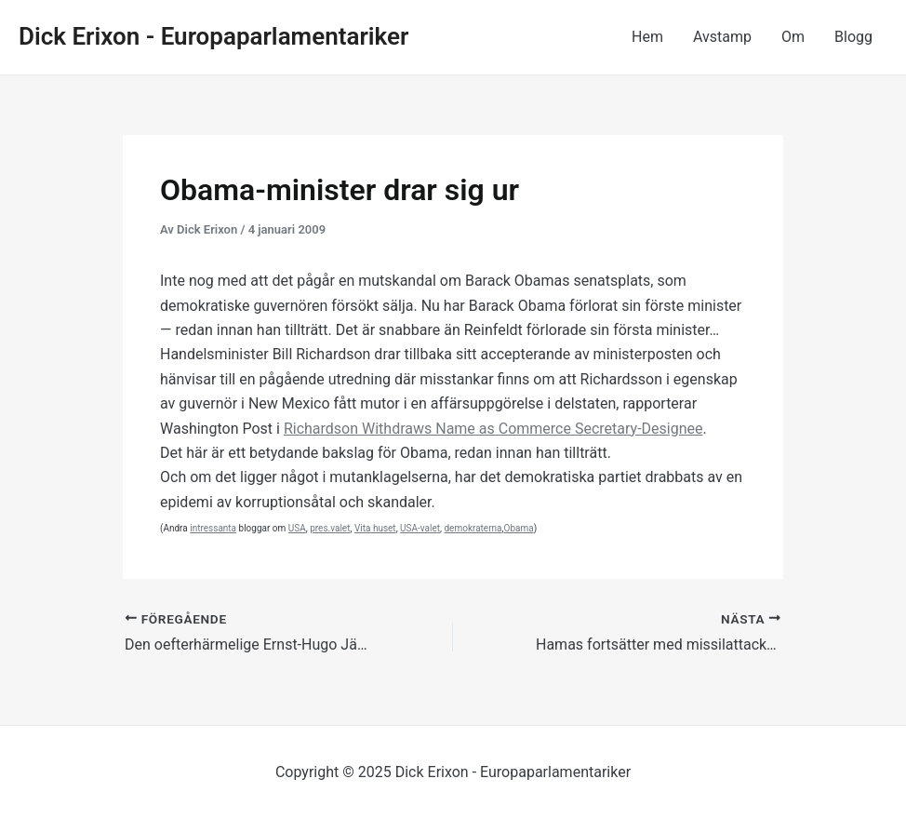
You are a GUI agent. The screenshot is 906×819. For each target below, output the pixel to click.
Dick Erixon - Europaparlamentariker (213, 36)
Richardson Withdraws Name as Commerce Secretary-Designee (493, 428)
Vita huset (375, 528)
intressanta (213, 528)
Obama (519, 528)
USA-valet (420, 528)
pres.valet (330, 528)
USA (297, 528)
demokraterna (472, 528)
